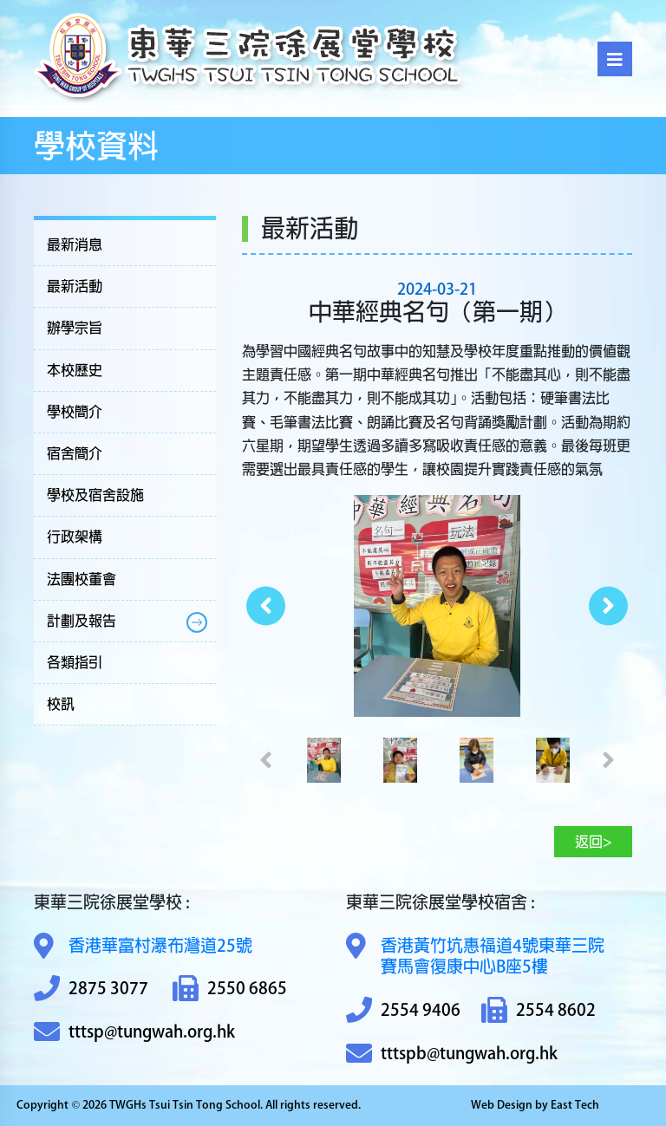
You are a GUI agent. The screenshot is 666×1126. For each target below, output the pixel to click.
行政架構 (74, 536)
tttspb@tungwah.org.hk (452, 1053)
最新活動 (74, 286)
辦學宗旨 (74, 328)
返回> (593, 842)
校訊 (61, 704)
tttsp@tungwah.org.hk (134, 1032)
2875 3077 (91, 988)
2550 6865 (230, 988)
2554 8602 (538, 1010)
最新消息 (74, 244)
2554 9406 (403, 1010)
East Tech (575, 1104)
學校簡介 (74, 412)
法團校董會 (81, 579)
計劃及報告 (81, 621)
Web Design (501, 1104)
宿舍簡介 (74, 453)
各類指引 (74, 662)
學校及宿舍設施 (95, 495)
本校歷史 (74, 370)
